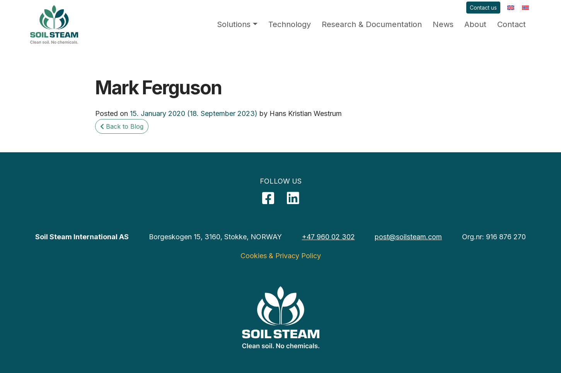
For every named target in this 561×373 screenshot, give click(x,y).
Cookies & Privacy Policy (280, 256)
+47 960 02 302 (328, 237)
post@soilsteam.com (408, 237)
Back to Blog (121, 126)
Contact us (483, 7)
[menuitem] (510, 7)
